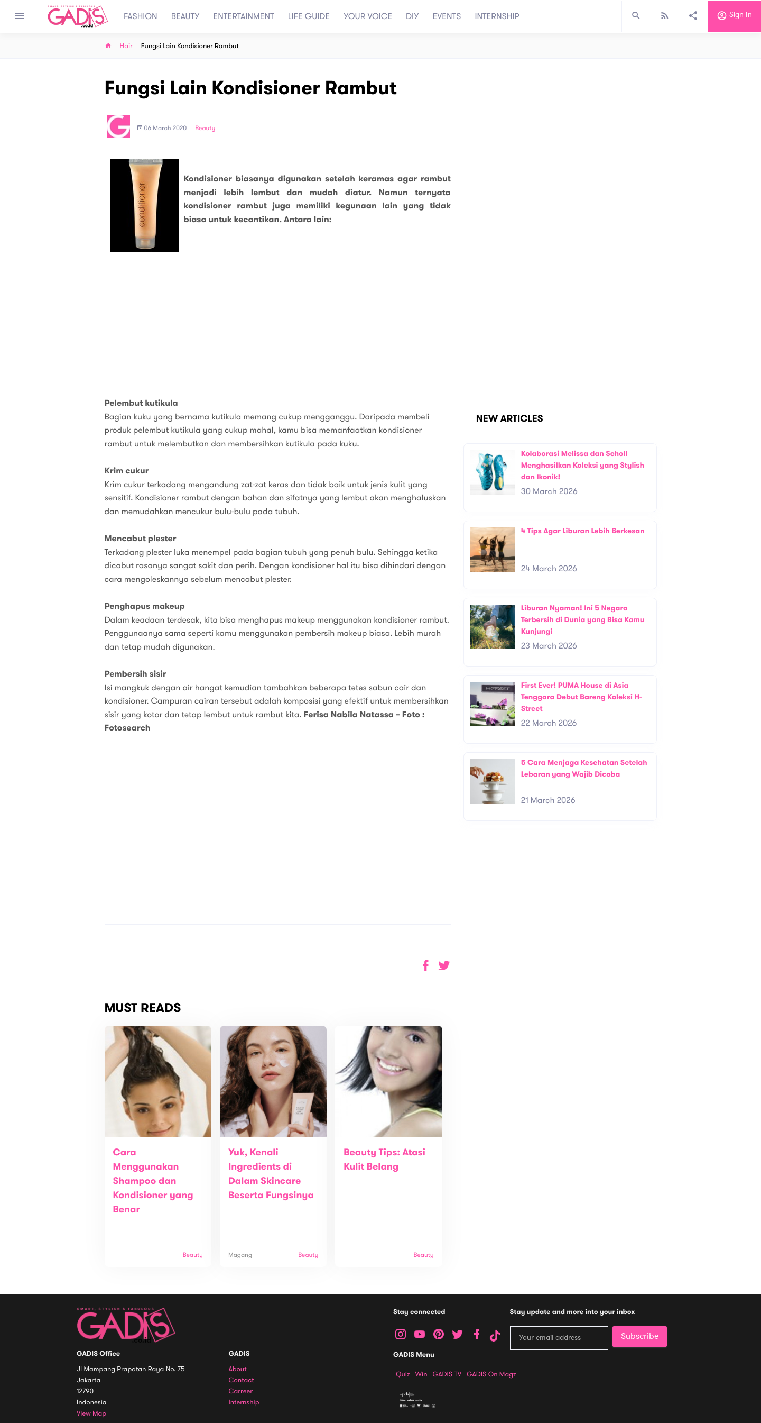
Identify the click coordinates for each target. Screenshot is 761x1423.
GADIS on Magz (491, 1374)
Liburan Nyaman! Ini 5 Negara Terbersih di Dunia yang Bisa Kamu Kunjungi (583, 619)
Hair (126, 46)
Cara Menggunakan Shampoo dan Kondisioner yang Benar (153, 1181)
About (238, 1369)
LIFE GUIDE (309, 16)
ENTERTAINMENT (244, 16)
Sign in (734, 16)
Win (421, 1374)
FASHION (140, 16)
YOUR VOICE (368, 16)
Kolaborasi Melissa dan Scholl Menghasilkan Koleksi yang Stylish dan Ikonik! (582, 465)
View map (91, 1413)
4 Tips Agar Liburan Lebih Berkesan (583, 531)
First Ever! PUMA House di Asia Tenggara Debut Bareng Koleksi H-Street (581, 696)
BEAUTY (185, 16)
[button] (444, 966)
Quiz (403, 1374)
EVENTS (447, 16)
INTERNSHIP (497, 16)
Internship (244, 1402)
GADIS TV (447, 1374)
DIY (412, 16)
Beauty (205, 128)
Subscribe (639, 1336)
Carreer (241, 1391)
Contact (241, 1380)
